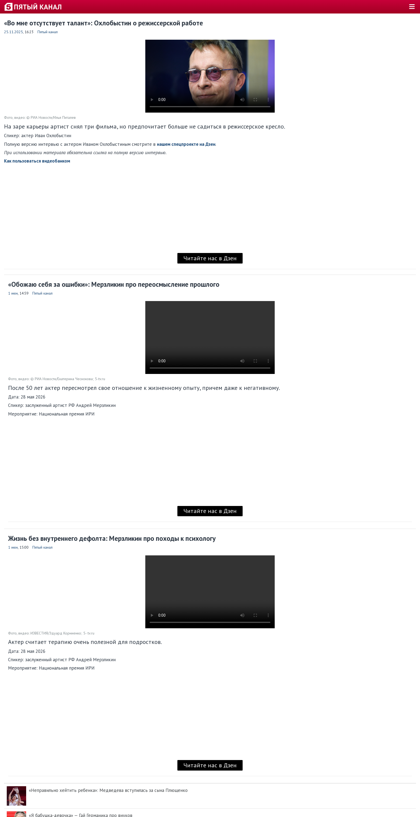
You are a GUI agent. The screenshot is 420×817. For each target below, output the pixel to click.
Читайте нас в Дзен (210, 258)
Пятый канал (47, 31)
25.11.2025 (13, 31)
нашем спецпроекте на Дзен (186, 144)
